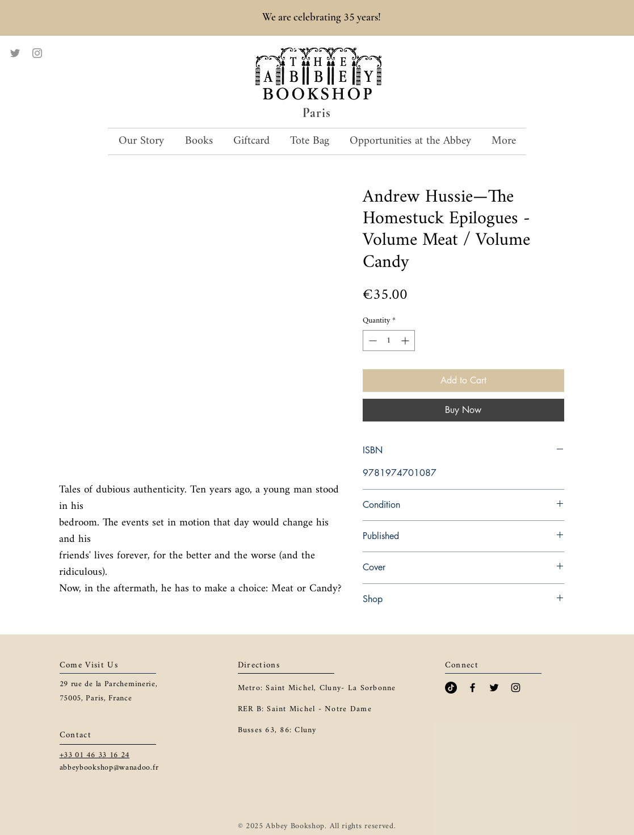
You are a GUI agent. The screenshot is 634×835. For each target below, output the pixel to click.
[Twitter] (15, 53)
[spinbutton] (389, 340)
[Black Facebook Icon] (472, 688)
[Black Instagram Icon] (516, 688)
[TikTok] (451, 688)
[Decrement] (371, 340)
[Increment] (406, 340)
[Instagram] (37, 53)
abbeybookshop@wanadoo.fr (109, 767)
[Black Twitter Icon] (494, 688)
